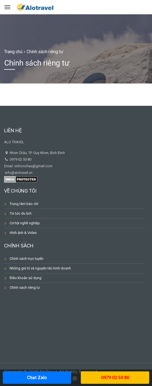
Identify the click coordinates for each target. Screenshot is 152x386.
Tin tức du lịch (21, 213)
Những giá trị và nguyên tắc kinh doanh (40, 268)
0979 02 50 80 (115, 377)
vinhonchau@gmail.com (33, 166)
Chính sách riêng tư (25, 287)
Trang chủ (13, 51)
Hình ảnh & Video (23, 233)
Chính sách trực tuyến (26, 259)
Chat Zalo (37, 377)
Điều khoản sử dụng (26, 278)
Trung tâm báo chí (24, 204)
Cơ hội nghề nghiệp (25, 223)
